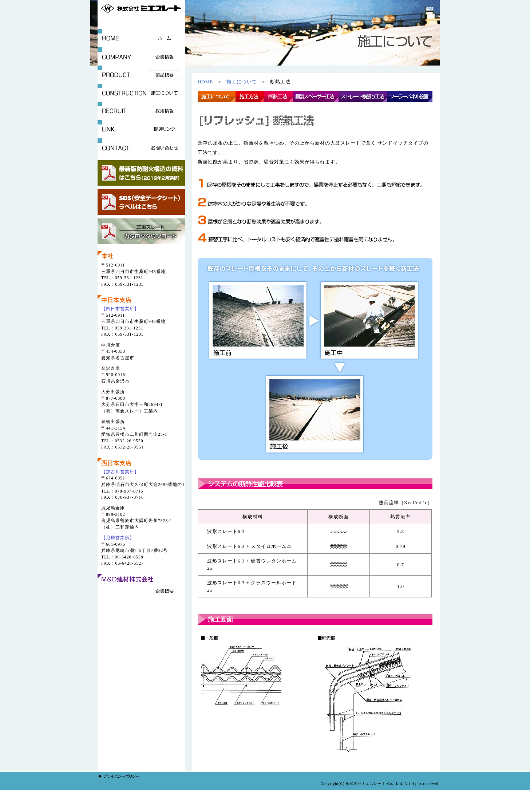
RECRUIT (141, 111)
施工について (241, 81)
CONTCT (141, 147)
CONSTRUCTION (141, 93)
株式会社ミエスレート (141, 7)
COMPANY (141, 56)
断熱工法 (278, 96)
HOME (141, 38)
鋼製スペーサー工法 (316, 96)
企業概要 (165, 591)
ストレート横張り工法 (363, 96)
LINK (141, 129)
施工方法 (250, 96)
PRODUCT (141, 75)
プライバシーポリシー (123, 776)
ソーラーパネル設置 (409, 96)
